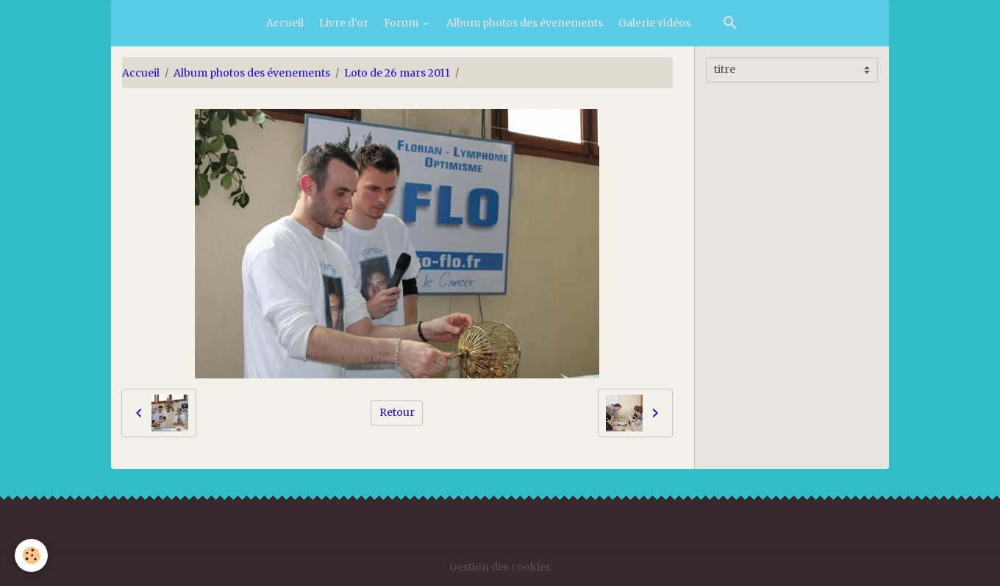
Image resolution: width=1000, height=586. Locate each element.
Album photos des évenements (524, 22)
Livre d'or (343, 22)
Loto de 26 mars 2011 (397, 73)
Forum (402, 22)
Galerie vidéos (654, 22)
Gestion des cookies (500, 566)
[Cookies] (31, 555)
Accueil (285, 22)
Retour (397, 412)
